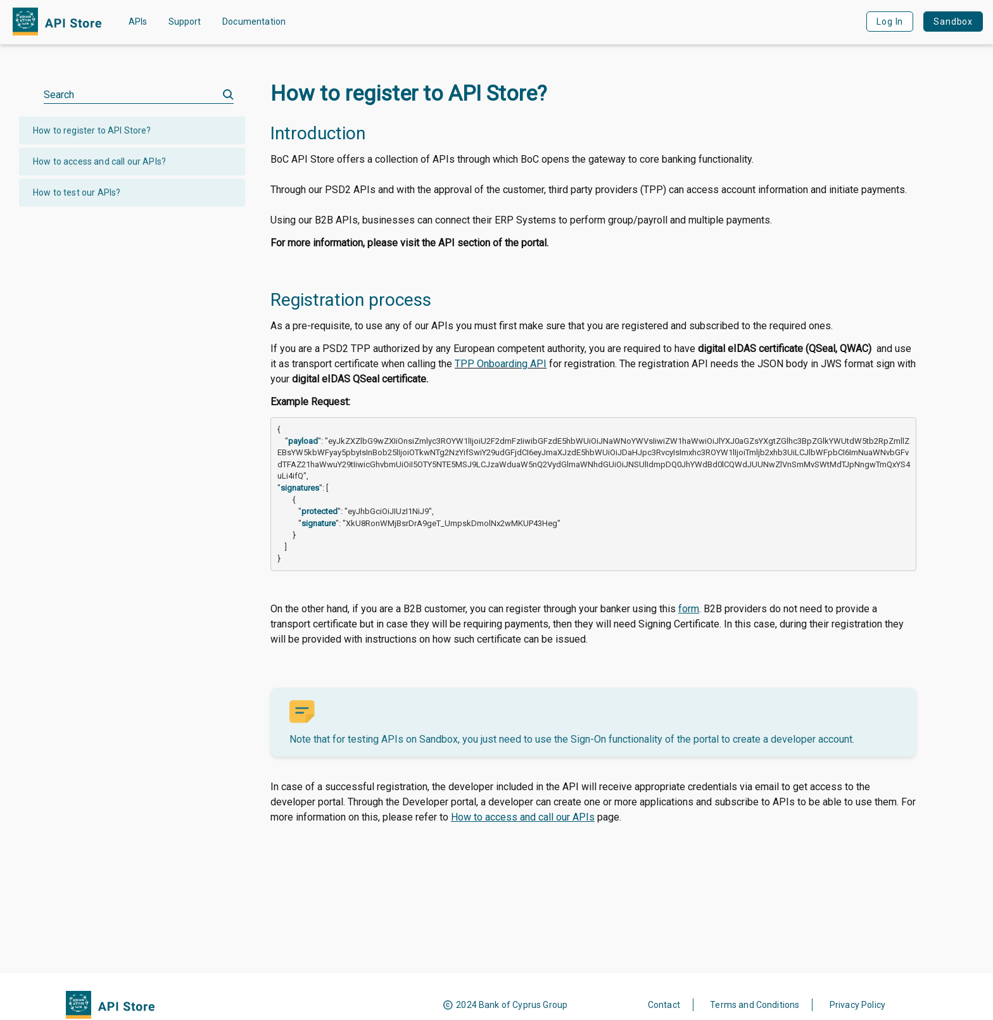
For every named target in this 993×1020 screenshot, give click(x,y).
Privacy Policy (857, 1005)
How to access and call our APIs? (99, 161)
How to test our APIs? (76, 192)
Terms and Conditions (754, 1005)
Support (184, 21)
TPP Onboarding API (501, 364)
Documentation (254, 21)
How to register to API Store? (92, 130)
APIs (138, 21)
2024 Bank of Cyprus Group (511, 1005)
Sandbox (953, 21)
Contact (664, 1005)
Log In (889, 21)
